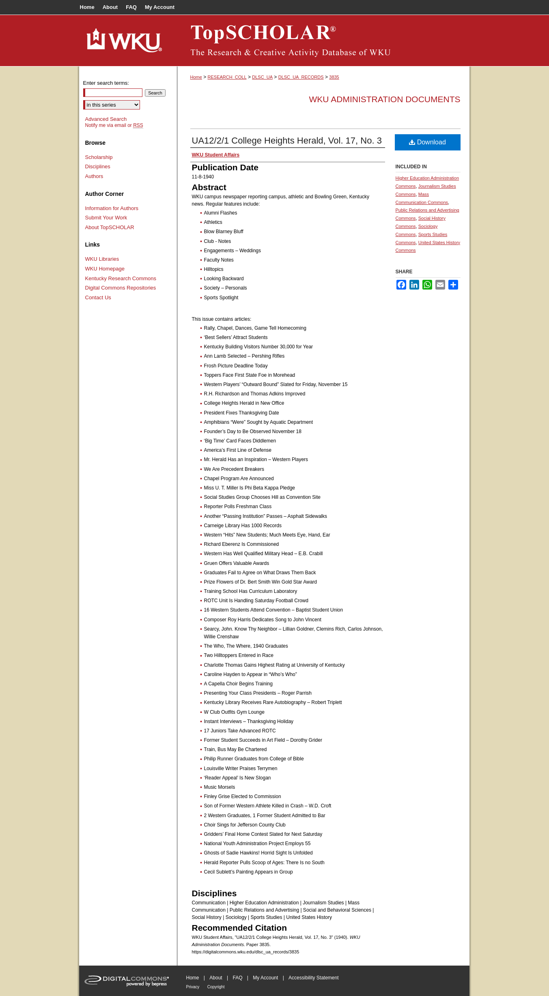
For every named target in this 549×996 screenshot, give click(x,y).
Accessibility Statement (313, 978)
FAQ (237, 978)
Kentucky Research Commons (121, 278)
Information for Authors (112, 208)
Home (196, 77)
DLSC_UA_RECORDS (301, 77)
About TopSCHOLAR (109, 227)
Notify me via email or (114, 125)
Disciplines (97, 166)
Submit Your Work (106, 218)
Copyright (216, 987)
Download (427, 142)
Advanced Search (106, 119)
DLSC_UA (262, 77)
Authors (94, 176)
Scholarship (99, 157)
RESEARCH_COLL (227, 77)
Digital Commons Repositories (120, 288)
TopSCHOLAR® (323, 40)
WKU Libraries (102, 259)
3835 (334, 77)
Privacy (193, 987)
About (215, 978)
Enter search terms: (106, 83)
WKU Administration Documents (385, 99)
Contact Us (98, 297)
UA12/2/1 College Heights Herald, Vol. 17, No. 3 (287, 140)
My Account (265, 978)
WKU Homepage (105, 269)
